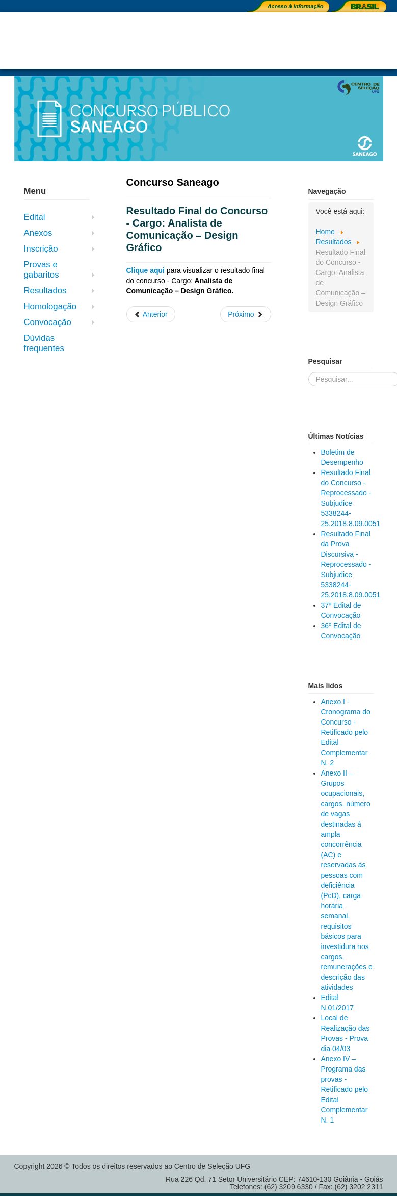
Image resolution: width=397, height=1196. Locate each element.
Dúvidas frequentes (44, 343)
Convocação (47, 322)
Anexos (38, 233)
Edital (34, 217)
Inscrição (41, 249)
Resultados (45, 290)
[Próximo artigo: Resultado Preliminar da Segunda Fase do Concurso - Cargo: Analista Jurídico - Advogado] (245, 314)
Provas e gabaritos (41, 270)
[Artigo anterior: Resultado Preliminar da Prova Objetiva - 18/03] (150, 314)
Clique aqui (145, 270)
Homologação (50, 306)
